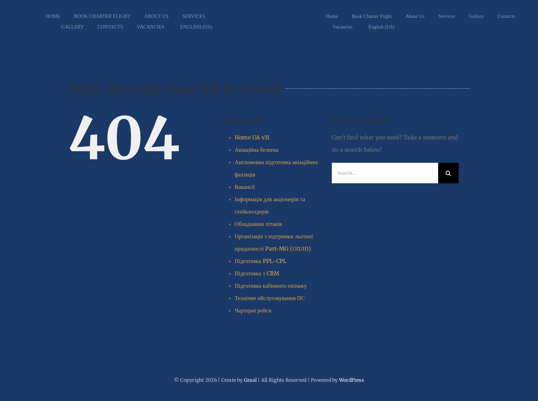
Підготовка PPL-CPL (260, 260)
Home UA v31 (252, 137)
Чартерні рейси (253, 310)
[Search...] (385, 173)
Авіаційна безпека (257, 149)
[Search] (448, 173)
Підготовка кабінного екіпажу (271, 285)
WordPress (351, 380)
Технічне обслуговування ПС (270, 298)
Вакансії (245, 186)
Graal (250, 380)
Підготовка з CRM (257, 273)
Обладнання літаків (258, 223)
